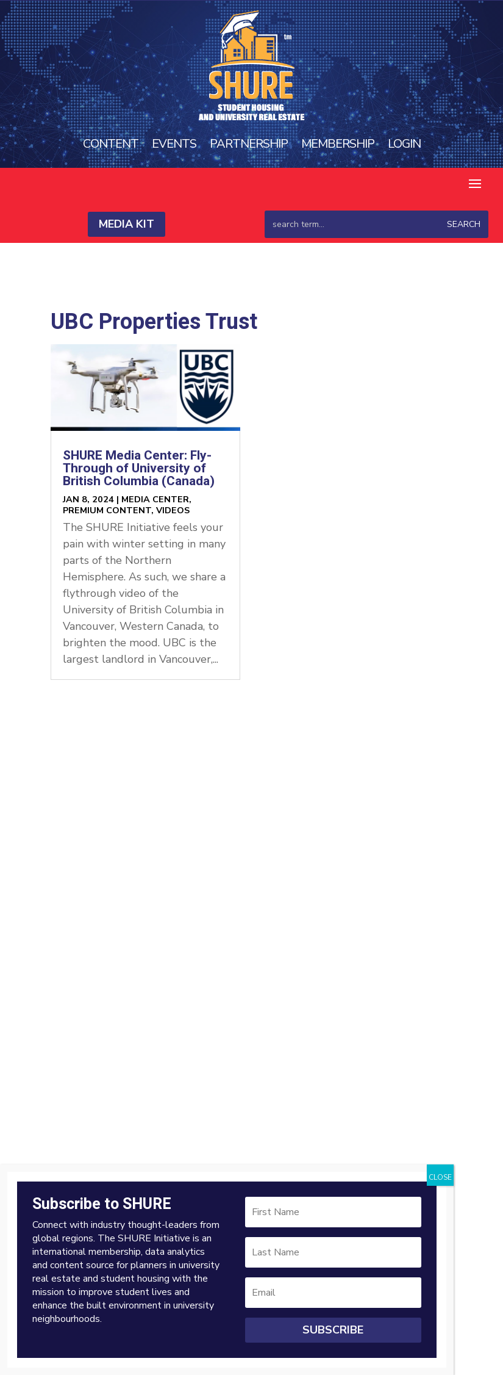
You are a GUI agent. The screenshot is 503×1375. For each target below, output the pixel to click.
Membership (337, 143)
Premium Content (107, 510)
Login (404, 143)
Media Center (155, 499)
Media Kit (126, 224)
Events (174, 143)
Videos (173, 510)
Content (110, 143)
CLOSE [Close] (440, 1177)
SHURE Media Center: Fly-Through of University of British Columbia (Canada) (139, 468)
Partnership (249, 143)
